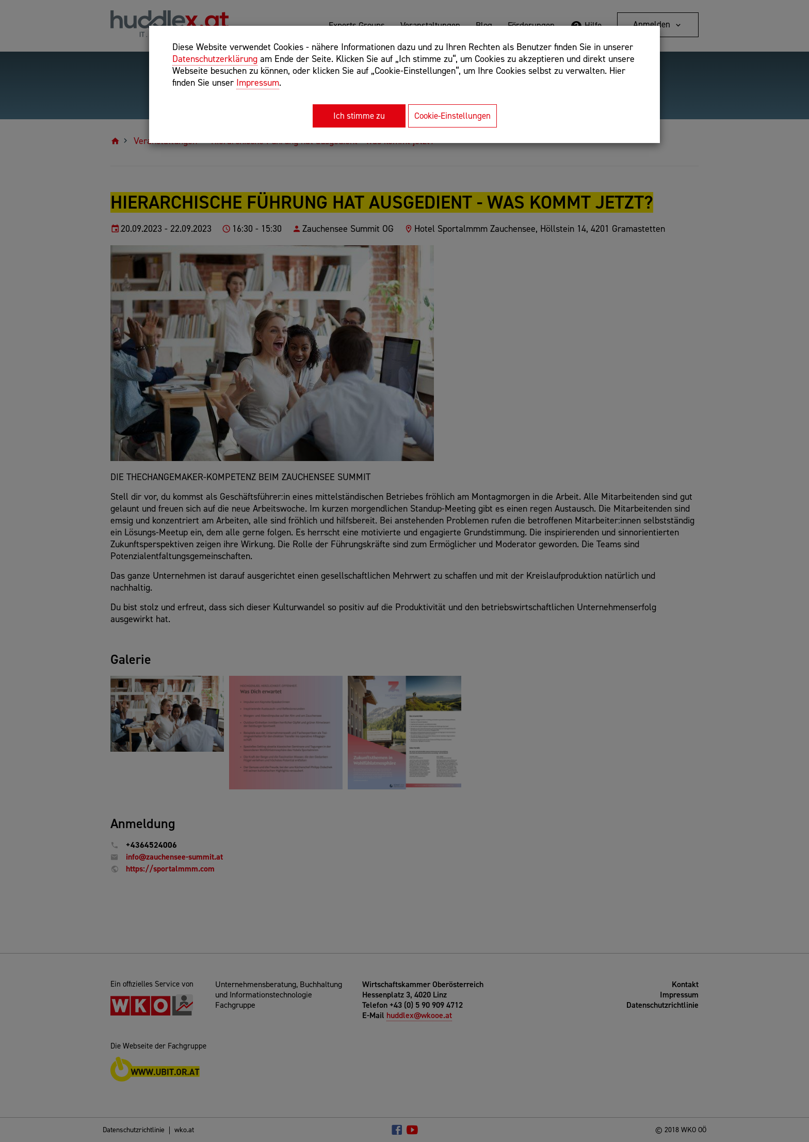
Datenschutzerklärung (214, 59)
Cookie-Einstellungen (452, 115)
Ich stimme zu (359, 115)
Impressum (257, 82)
